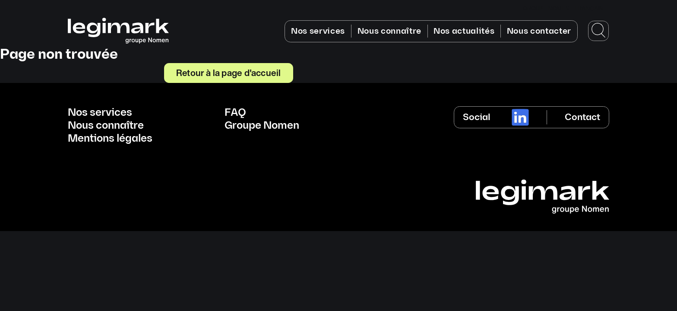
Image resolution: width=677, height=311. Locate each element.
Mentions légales (110, 139)
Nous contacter (539, 31)
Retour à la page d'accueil (228, 72)
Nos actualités (464, 31)
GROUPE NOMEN (546, 8)
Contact (582, 117)
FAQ (235, 113)
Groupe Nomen (262, 126)
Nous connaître (389, 31)
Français (588, 8)
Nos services (318, 31)
